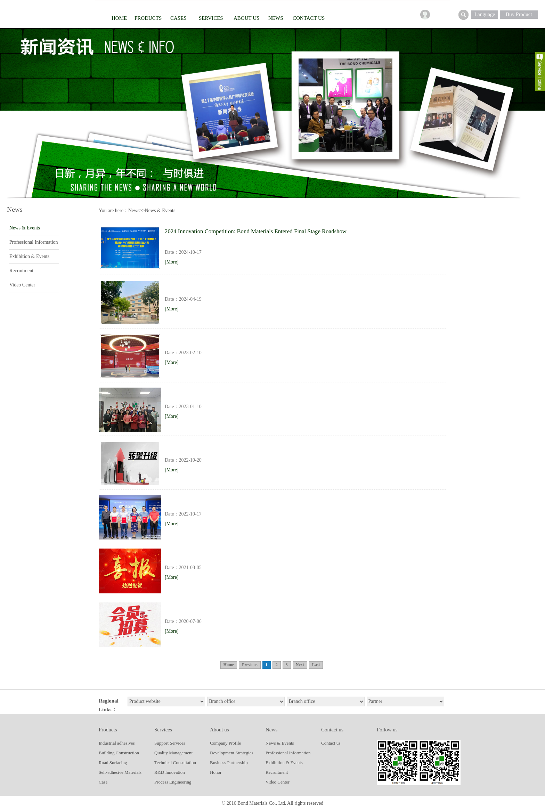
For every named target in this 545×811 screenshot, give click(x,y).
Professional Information (33, 242)
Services (211, 18)
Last (316, 664)
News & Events (24, 227)
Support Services (169, 743)
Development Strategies (231, 752)
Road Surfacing (113, 762)
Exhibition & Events (29, 256)
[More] (172, 262)
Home (119, 18)
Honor (215, 772)
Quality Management (173, 752)
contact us (309, 18)
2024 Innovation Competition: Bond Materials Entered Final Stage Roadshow (256, 231)
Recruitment (21, 270)
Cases (178, 18)
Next (300, 664)
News (275, 18)
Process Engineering (173, 782)
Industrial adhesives (117, 743)
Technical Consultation (175, 762)
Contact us (330, 743)
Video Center (22, 284)
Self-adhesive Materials (120, 772)
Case (103, 782)
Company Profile (225, 743)
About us (246, 18)
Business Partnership (229, 762)
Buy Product (519, 14)
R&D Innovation (169, 772)
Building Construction (119, 752)
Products (148, 18)
